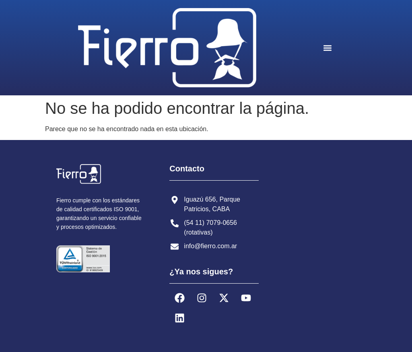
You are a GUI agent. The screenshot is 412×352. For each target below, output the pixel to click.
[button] (327, 47)
